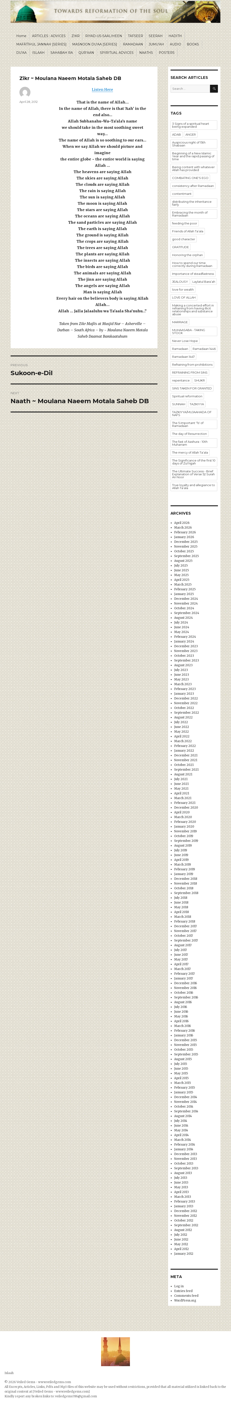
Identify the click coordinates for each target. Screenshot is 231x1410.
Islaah (9, 1373)
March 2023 (183, 684)
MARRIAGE (180, 322)
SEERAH (156, 36)
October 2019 (183, 836)
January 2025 (184, 594)
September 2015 (186, 1054)
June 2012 (181, 1239)
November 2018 (185, 883)
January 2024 (184, 641)
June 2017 (181, 955)
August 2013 (183, 1173)
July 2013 (180, 1178)
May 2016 (181, 1016)
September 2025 (186, 556)
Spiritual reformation (187, 396)
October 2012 (183, 1220)
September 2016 (186, 997)
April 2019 (181, 860)
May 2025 (181, 575)
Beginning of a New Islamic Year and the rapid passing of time (193, 156)
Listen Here (102, 89)
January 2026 (184, 537)
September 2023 (186, 660)
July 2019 (180, 850)
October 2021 (184, 765)
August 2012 (183, 1230)
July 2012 (180, 1235)
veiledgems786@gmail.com (76, 1396)
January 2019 (183, 874)
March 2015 (182, 1083)
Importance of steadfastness (193, 273)
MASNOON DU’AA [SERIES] (94, 44)
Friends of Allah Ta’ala (187, 231)
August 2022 (183, 717)
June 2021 (181, 784)
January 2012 (183, 1254)
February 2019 (184, 869)
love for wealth (183, 289)
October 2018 (183, 888)
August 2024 (183, 618)
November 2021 (185, 760)
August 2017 (183, 945)
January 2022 (184, 751)
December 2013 (185, 1154)
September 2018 (186, 893)
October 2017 (183, 936)
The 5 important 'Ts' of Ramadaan (187, 424)
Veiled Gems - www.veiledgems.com (43, 1382)
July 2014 (180, 1121)
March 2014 (182, 1140)
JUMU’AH (156, 44)
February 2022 (185, 746)
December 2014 (185, 1097)
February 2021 (184, 803)
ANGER (190, 134)
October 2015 (183, 1050)
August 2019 (183, 845)
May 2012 (181, 1244)
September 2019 (186, 841)
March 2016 (182, 1026)
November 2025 (185, 546)
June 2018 (181, 902)
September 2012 (186, 1225)
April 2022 (181, 736)
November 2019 (185, 831)
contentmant (182, 193)
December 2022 (186, 698)
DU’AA (21, 53)
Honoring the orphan (187, 255)
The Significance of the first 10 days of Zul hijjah (193, 462)
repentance (181, 380)
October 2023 (184, 656)
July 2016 (180, 1007)
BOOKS (193, 44)
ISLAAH (38, 53)
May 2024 (181, 632)
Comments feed (186, 1296)
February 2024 (185, 637)
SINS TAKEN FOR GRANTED (192, 388)
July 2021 (180, 779)
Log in (179, 1286)
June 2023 (181, 675)
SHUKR (199, 380)
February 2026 (185, 532)
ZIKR (76, 36)
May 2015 (181, 1073)
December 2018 (185, 879)
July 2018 (180, 898)
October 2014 (183, 1107)
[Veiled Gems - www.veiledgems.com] (61, 1392)
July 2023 (181, 670)
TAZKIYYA (197, 404)
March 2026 (183, 528)
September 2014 (186, 1111)
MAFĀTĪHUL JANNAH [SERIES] (41, 44)
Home (21, 36)
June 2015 (181, 1069)
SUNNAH (178, 404)
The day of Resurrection (189, 433)
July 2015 (180, 1064)
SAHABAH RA (62, 53)
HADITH (175, 36)
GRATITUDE (180, 247)
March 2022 (183, 741)
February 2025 (185, 589)
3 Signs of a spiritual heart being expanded (190, 125)
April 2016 (181, 1021)
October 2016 (183, 993)
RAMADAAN (133, 44)
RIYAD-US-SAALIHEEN (103, 36)
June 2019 (181, 855)
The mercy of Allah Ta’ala (190, 452)
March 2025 (183, 584)
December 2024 (186, 599)
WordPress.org (185, 1300)
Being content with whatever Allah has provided (193, 168)
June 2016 (181, 1012)
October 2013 (183, 1163)
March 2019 (182, 864)
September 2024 (186, 613)
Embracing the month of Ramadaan (190, 214)
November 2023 (186, 651)
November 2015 (185, 1045)
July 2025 (181, 565)
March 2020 (183, 817)
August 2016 (183, 1002)
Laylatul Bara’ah (203, 281)
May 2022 (181, 732)
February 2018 (184, 921)
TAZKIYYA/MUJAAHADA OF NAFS (192, 413)
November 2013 (185, 1159)
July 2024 (181, 622)
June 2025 (181, 570)
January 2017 (183, 978)
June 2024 (181, 627)
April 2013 (181, 1192)
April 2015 (181, 1078)
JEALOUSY (180, 281)
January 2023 (184, 694)
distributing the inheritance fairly (192, 203)
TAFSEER (135, 36)
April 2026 (181, 523)
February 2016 (184, 1031)
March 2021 (182, 798)
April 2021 (181, 793)
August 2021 (183, 774)
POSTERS (167, 53)
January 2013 (183, 1206)
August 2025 (183, 561)
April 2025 (181, 580)
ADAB (176, 134)
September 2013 (186, 1168)
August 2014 (183, 1116)
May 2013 (181, 1187)
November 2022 (186, 703)
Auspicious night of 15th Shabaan (189, 144)
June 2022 (181, 727)
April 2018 (181, 912)
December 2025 (186, 542)
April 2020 (182, 812)
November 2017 (185, 931)
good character (183, 239)
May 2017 (181, 959)
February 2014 (184, 1144)
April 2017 (181, 964)
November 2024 (186, 603)
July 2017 (180, 950)
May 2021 (181, 789)
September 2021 (186, 770)
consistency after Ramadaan (193, 186)
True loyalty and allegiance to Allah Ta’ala (193, 486)
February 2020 (185, 822)
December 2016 (185, 983)
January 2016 (183, 1035)
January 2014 (183, 1149)
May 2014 (181, 1130)
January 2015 (183, 1092)
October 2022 (184, 708)
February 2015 (184, 1088)
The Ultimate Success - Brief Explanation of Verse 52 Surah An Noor (193, 474)
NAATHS (146, 53)
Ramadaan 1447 (183, 356)
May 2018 (181, 907)
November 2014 (185, 1102)
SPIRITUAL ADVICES (117, 53)
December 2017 (185, 926)
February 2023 (185, 689)
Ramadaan (180, 349)
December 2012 (185, 1211)
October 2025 (184, 551)
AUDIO (175, 44)
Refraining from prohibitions (192, 364)
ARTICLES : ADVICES (49, 36)
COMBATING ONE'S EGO (190, 178)
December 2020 (186, 808)
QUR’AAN (86, 53)
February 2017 (184, 974)
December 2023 (186, 646)
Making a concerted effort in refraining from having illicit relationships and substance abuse (193, 310)
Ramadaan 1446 (204, 349)
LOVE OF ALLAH (184, 297)
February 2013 (184, 1201)
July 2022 (181, 722)
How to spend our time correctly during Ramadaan (192, 264)
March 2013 (182, 1197)
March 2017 (182, 969)
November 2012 (185, 1216)
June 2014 (181, 1126)
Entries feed (183, 1291)
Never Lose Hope (185, 341)
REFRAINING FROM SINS (190, 372)
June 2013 (181, 1182)
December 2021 (185, 755)
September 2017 (186, 940)
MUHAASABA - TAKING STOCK (188, 331)
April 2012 (181, 1249)
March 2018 (182, 917)
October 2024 (184, 608)
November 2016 (185, 988)
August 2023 (183, 665)
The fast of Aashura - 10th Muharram (190, 443)
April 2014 (181, 1135)
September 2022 (186, 713)
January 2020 (184, 827)
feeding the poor (184, 223)
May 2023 (181, 679)
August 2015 (183, 1059)
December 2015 (185, 1040)
